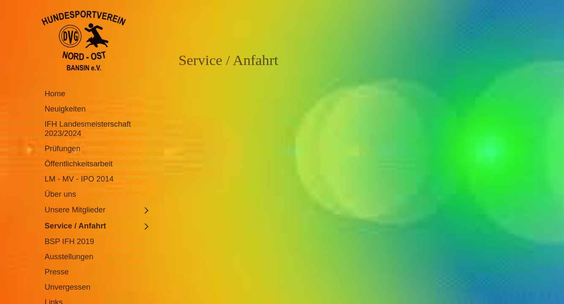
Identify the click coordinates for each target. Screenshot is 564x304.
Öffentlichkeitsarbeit (79, 163)
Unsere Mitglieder (75, 209)
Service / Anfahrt (75, 225)
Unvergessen (67, 286)
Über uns (60, 194)
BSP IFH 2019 (69, 241)
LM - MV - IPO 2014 (79, 178)
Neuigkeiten (65, 108)
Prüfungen (63, 148)
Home (55, 93)
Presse (57, 271)
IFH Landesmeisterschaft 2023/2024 (88, 128)
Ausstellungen (69, 256)
